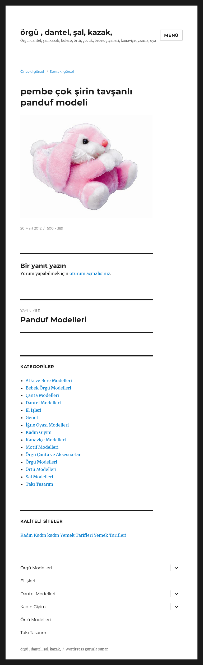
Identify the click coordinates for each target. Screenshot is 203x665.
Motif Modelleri (42, 447)
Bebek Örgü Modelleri (48, 388)
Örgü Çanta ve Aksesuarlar (53, 454)
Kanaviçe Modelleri (46, 439)
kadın (53, 535)
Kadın (26, 535)
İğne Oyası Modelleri (47, 425)
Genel (32, 417)
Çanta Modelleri (42, 395)
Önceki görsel (32, 71)
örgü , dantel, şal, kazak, (66, 32)
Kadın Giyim (39, 432)
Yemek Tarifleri (76, 535)
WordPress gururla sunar (87, 649)
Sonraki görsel (62, 71)
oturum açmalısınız (90, 273)
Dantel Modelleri (43, 402)
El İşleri (33, 410)
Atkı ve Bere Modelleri (49, 380)
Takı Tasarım (39, 484)
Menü (171, 35)
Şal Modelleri (39, 476)
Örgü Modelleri (41, 462)
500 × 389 (55, 228)
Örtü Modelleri (41, 469)
